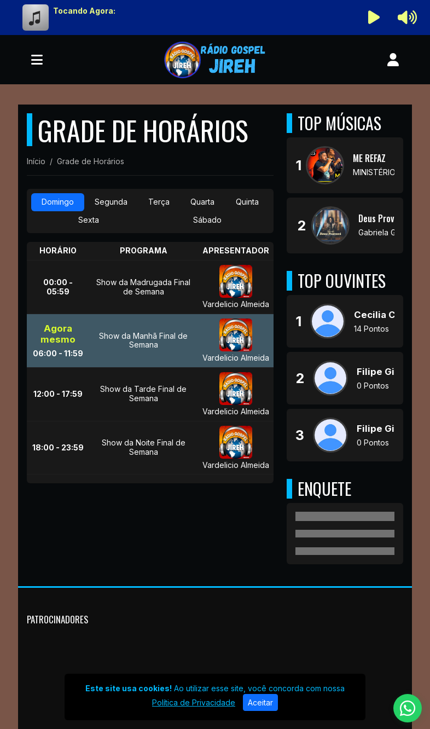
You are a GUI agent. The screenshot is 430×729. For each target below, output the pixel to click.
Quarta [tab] (202, 201)
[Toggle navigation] (37, 59)
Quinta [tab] (247, 201)
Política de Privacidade (193, 702)
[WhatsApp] (407, 708)
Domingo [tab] (58, 201)
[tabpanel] (150, 362)
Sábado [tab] (207, 219)
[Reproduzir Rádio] (374, 17)
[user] (393, 59)
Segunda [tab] (111, 201)
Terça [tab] (159, 201)
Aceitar (260, 702)
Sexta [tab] (88, 219)
